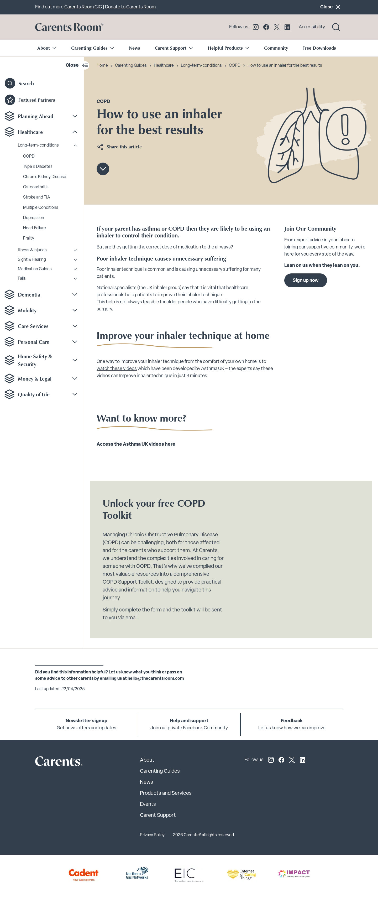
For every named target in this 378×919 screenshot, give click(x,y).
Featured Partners (30, 100)
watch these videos (117, 368)
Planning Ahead (35, 116)
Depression (33, 218)
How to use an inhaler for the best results (285, 66)
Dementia (29, 294)
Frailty (28, 238)
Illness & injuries (32, 250)
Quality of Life (34, 394)
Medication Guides (35, 269)
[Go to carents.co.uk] (69, 27)
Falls (22, 279)
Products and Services (166, 793)
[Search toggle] (336, 27)
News (134, 48)
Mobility (27, 310)
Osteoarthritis (36, 187)
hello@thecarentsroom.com (156, 679)
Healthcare (30, 132)
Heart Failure (34, 228)
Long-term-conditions (38, 145)
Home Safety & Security (35, 360)
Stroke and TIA (36, 197)
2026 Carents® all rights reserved (203, 835)
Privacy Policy (152, 835)
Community (276, 48)
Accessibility (312, 27)
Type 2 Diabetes (37, 167)
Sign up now (306, 280)
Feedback (292, 721)
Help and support (189, 721)
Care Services (33, 326)
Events (148, 804)
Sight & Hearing (32, 260)
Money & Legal (34, 378)
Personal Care (33, 341)
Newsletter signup (86, 721)
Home (102, 66)
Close (331, 6)
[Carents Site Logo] (49, 762)
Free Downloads (319, 48)
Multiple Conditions (40, 208)
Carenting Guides (131, 66)
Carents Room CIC (83, 7)
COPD (29, 156)
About (147, 760)
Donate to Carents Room (130, 7)
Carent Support (158, 815)
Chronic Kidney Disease (44, 177)
